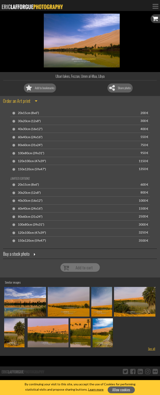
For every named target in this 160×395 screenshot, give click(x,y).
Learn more (96, 389)
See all (151, 348)
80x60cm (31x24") (30, 145)
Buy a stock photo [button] (16, 253)
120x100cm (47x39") (32, 161)
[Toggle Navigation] (155, 6)
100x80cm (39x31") (31, 153)
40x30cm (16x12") (30, 129)
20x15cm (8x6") (28, 113)
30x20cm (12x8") (29, 121)
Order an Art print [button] (16, 101)
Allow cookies (121, 389)
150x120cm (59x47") (32, 169)
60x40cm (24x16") (30, 137)
